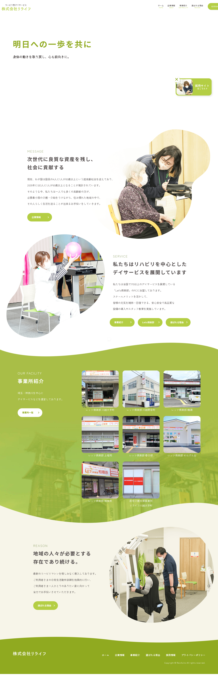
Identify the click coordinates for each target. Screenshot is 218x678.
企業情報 (37, 218)
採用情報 (169, 659)
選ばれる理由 (186, 324)
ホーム (101, 659)
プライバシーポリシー (192, 659)
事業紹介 (120, 324)
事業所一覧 (29, 416)
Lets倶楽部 (153, 324)
